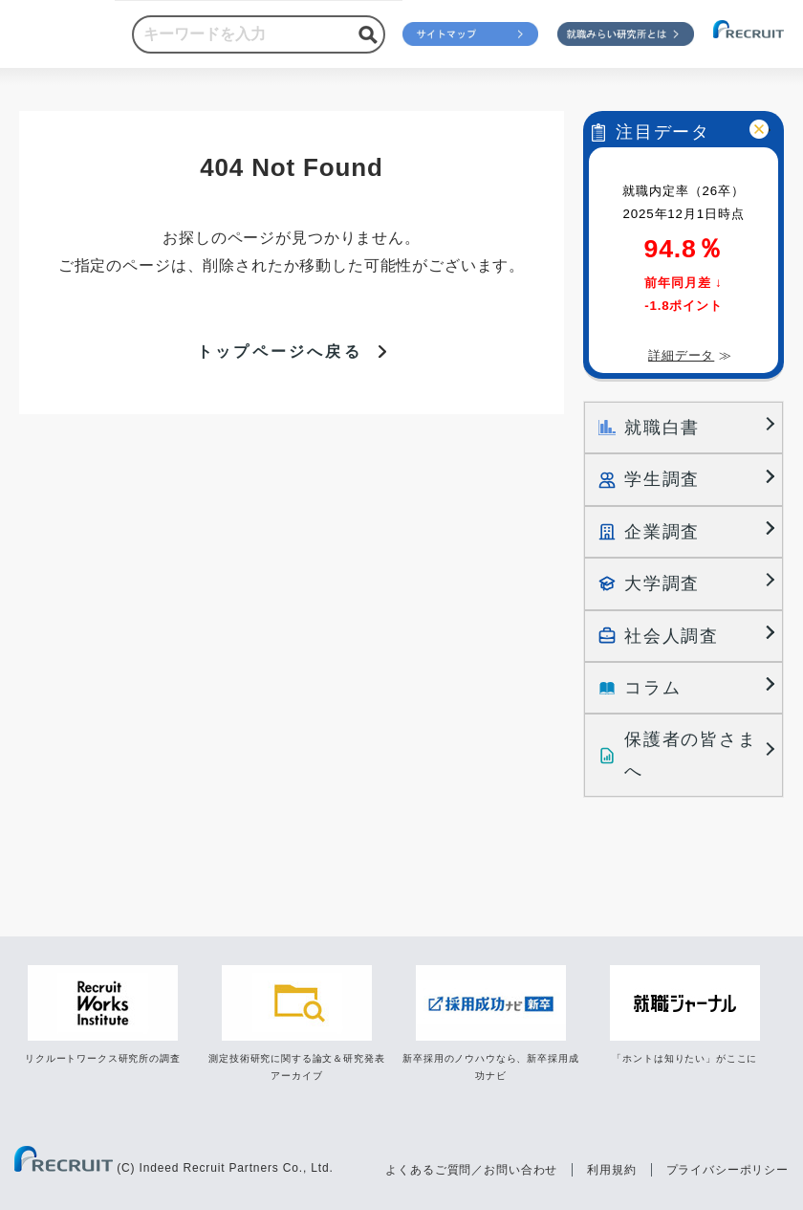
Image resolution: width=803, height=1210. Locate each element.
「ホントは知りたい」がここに (684, 1056)
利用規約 (611, 1167)
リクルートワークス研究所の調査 (103, 1056)
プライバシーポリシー (727, 1167)
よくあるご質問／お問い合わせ (471, 1167)
